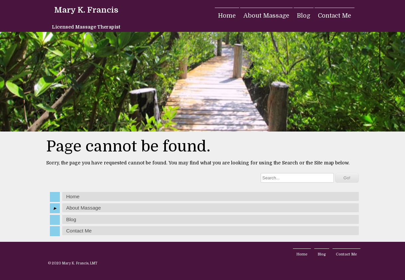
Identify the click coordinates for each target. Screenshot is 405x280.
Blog (303, 15)
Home (227, 15)
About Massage (266, 15)
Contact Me (334, 15)
